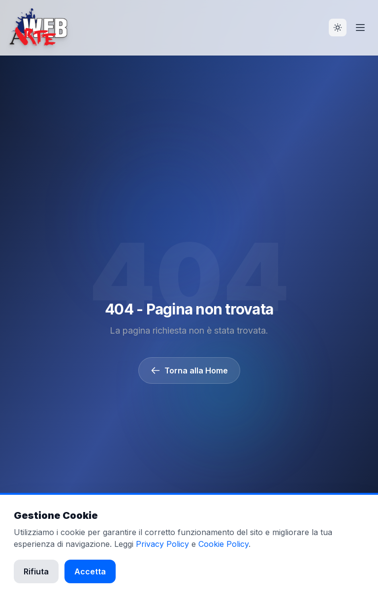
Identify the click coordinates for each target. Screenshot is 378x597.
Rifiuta (36, 571)
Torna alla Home (189, 370)
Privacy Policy (162, 544)
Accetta (90, 571)
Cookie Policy (223, 544)
